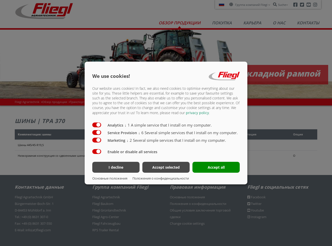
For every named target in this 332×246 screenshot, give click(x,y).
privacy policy (197, 112)
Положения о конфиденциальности (160, 178)
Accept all (216, 167)
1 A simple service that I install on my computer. (168, 124)
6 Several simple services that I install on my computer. (188, 132)
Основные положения (109, 178)
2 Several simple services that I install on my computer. (176, 140)
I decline (116, 167)
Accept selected (166, 167)
